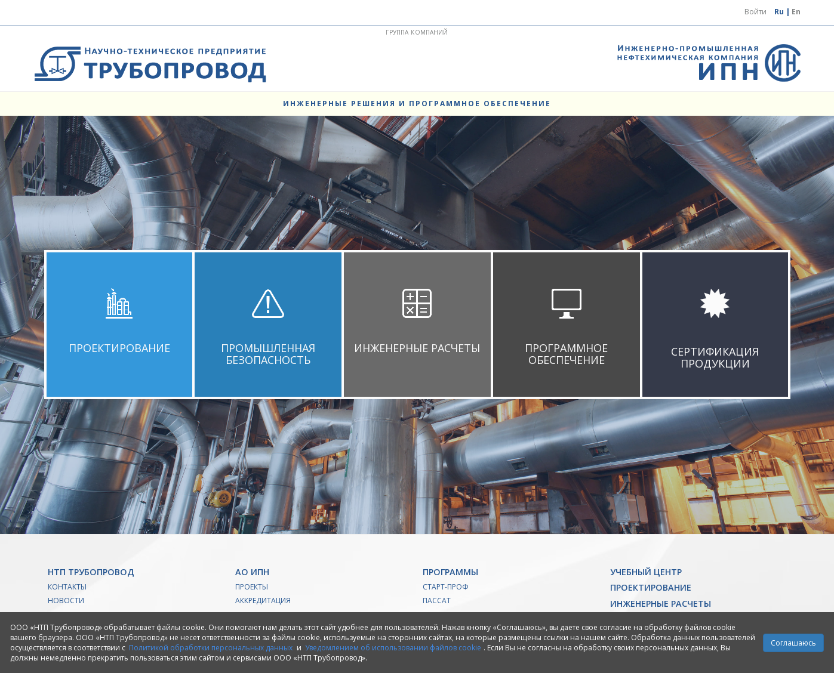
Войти (755, 12)
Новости (66, 600)
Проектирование (650, 587)
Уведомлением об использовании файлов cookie (393, 648)
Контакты (67, 587)
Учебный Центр (646, 572)
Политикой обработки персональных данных (211, 648)
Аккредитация (263, 600)
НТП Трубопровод (91, 572)
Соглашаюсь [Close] (793, 643)
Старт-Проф (446, 587)
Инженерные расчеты (660, 603)
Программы (450, 572)
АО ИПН (252, 572)
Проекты (251, 587)
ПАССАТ (437, 600)
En (796, 12)
